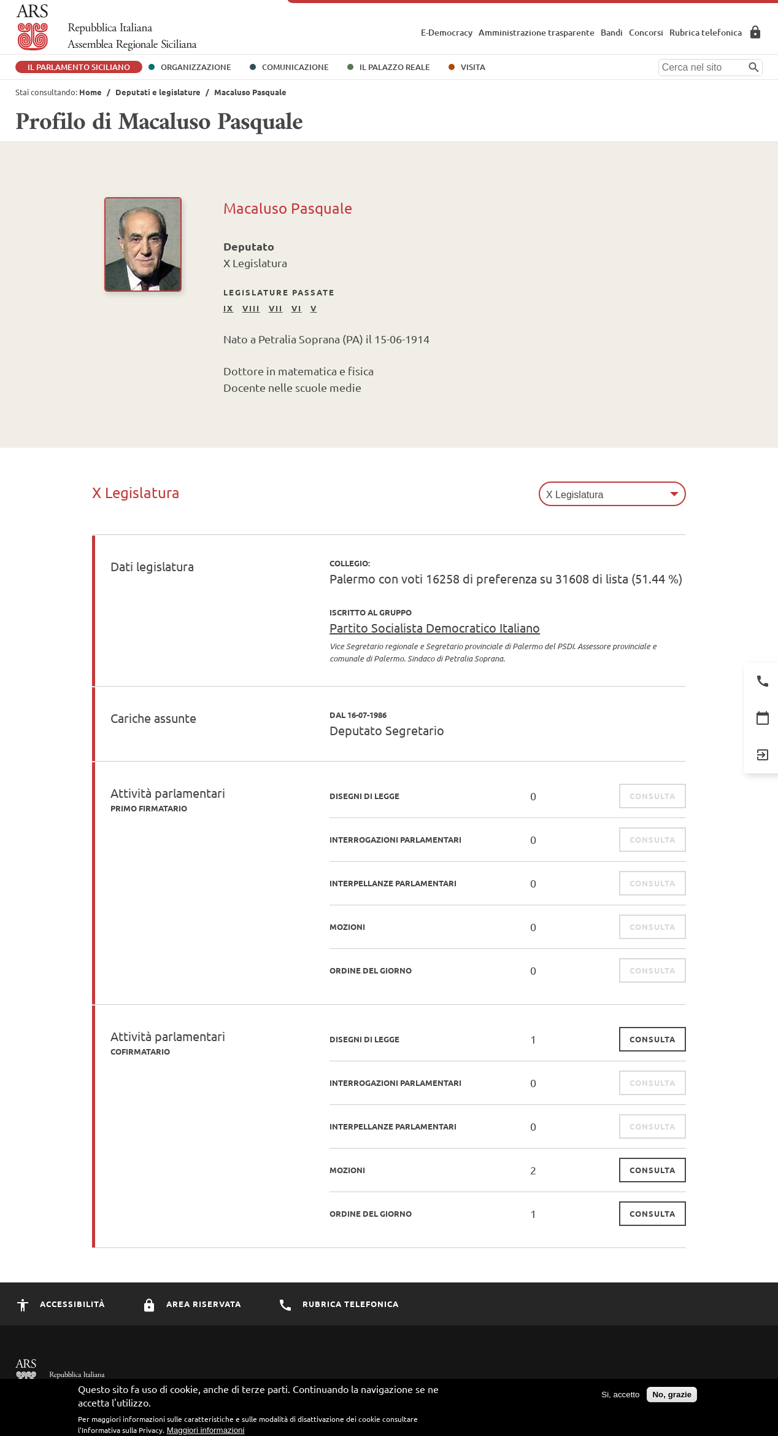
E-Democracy (446, 32)
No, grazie (671, 1399)
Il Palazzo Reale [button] (395, 66)
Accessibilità (60, 1303)
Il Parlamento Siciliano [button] (79, 66)
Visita (473, 66)
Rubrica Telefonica (338, 1303)
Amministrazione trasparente (537, 32)
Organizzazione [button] (196, 66)
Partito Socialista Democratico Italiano (434, 627)
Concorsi (646, 32)
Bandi (612, 32)
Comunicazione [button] (295, 66)
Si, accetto (620, 1399)
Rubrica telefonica (705, 32)
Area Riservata (755, 32)
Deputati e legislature (158, 92)
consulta (653, 1039)
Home (90, 92)
